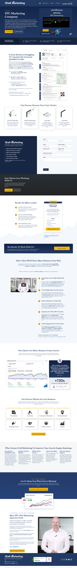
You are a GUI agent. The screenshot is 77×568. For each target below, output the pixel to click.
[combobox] (59, 146)
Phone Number (61, 144)
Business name (46, 148)
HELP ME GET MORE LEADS (38, 434)
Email (44, 144)
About (52, 3)
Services (45, 3)
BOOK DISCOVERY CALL (53, 229)
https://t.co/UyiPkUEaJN (25, 93)
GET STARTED (9, 31)
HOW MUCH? (17, 190)
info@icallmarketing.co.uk (11, 561)
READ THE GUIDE (62, 248)
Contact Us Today (42, 336)
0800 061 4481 (67, 3)
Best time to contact (47, 153)
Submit (46, 169)
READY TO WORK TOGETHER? (17, 550)
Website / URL (61, 148)
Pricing (58, 3)
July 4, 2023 (26, 95)
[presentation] (51, 167)
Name (44, 139)
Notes (44, 157)
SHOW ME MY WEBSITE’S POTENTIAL (38, 489)
